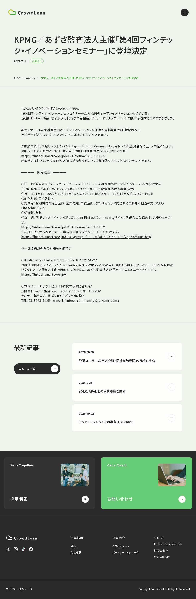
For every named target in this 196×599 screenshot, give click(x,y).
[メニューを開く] (185, 12)
